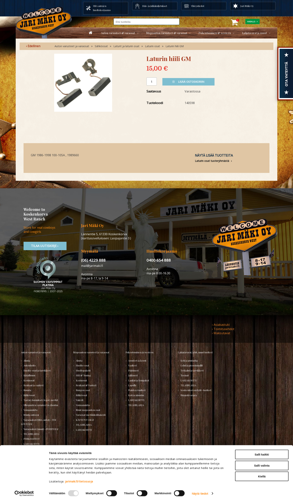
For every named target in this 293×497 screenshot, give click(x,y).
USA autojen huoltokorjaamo (102, 8)
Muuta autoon (31, 414)
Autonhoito (30, 365)
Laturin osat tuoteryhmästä (212, 161)
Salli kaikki (262, 450)
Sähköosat (101, 46)
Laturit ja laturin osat (126, 46)
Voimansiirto (31, 409)
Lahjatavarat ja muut (254, 33)
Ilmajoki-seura (189, 395)
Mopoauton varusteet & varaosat (166, 33)
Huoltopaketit (83, 370)
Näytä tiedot (200, 490)
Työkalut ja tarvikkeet (192, 370)
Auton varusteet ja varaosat (72, 46)
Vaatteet (132, 365)
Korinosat (29, 380)
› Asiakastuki (221, 325)
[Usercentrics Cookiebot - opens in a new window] (24, 490)
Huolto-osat (82, 365)
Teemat (185, 375)
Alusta (27, 360)
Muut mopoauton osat (88, 409)
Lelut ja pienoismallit (192, 365)
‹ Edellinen (33, 46)
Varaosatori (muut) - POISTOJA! (41, 429)
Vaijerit (79, 400)
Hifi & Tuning (83, 375)
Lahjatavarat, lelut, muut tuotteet (195, 352)
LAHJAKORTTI (84, 429)
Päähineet (133, 370)
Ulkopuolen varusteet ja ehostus (41, 405)
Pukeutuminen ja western (139, 352)
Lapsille (132, 385)
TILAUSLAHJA (31, 433)
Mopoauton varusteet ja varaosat (91, 352)
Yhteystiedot (197, 5)
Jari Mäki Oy (247, 5)
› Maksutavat (221, 333)
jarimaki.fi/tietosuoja (79, 477)
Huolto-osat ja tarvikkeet (37, 370)
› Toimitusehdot (223, 329)
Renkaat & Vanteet (86, 385)
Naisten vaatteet (137, 390)
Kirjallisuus (29, 375)
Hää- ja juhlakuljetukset (154, 5)
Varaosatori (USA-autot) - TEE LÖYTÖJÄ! (38, 422)
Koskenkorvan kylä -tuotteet (196, 390)
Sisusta (27, 390)
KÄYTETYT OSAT (85, 419)
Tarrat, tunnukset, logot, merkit (41, 400)
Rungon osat (83, 390)
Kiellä (262, 472)
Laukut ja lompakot (138, 380)
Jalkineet (133, 375)
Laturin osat (152, 46)
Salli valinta (262, 461)
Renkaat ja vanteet (34, 385)
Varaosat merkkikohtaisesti (91, 414)
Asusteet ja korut (137, 360)
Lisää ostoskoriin (188, 81)
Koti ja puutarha (189, 360)
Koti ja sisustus (136, 395)
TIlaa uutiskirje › (45, 246)
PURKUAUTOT (32, 438)
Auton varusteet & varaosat (118, 33)
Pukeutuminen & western (215, 33)
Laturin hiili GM (175, 46)
